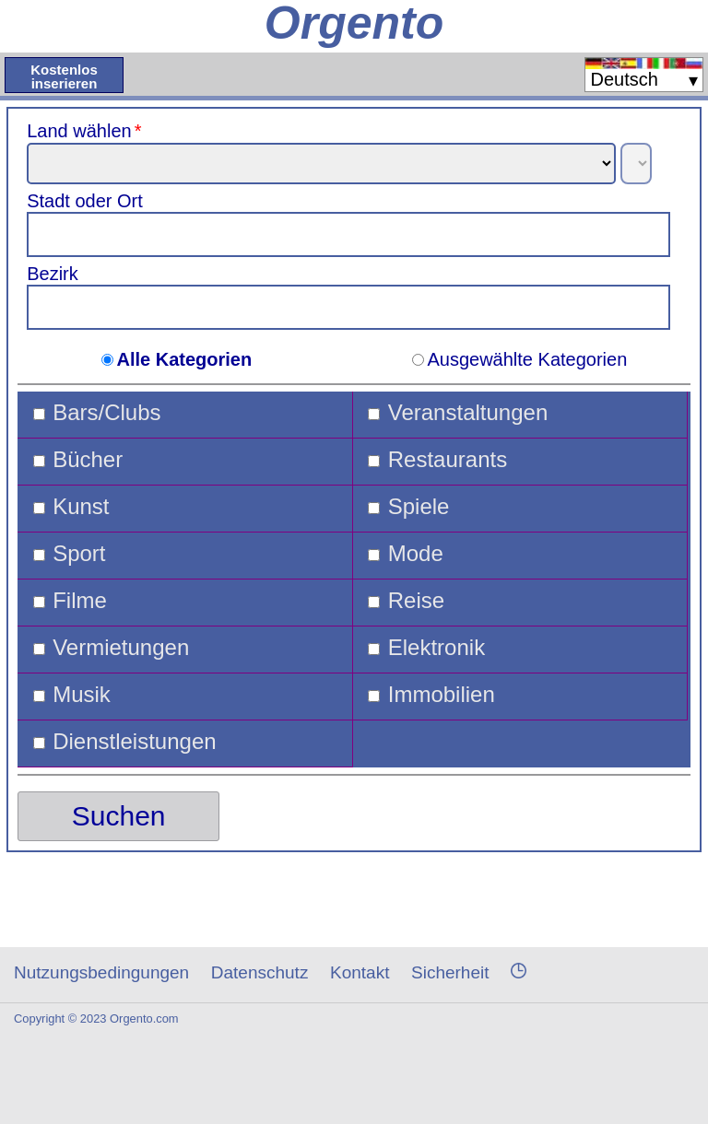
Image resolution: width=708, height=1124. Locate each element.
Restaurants (447, 460)
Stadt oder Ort (85, 201)
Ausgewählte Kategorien (527, 359)
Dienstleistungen (134, 742)
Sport (79, 554)
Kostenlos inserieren (64, 76)
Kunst (81, 507)
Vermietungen (121, 648)
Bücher (88, 460)
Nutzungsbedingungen (101, 972)
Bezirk (52, 273)
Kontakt (359, 972)
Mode (415, 554)
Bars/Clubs (106, 413)
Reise (416, 601)
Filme (80, 601)
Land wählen (86, 130)
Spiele (419, 507)
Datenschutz (260, 972)
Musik (82, 695)
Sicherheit (450, 972)
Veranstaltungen (468, 413)
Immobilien (441, 695)
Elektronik (436, 648)
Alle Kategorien (184, 359)
